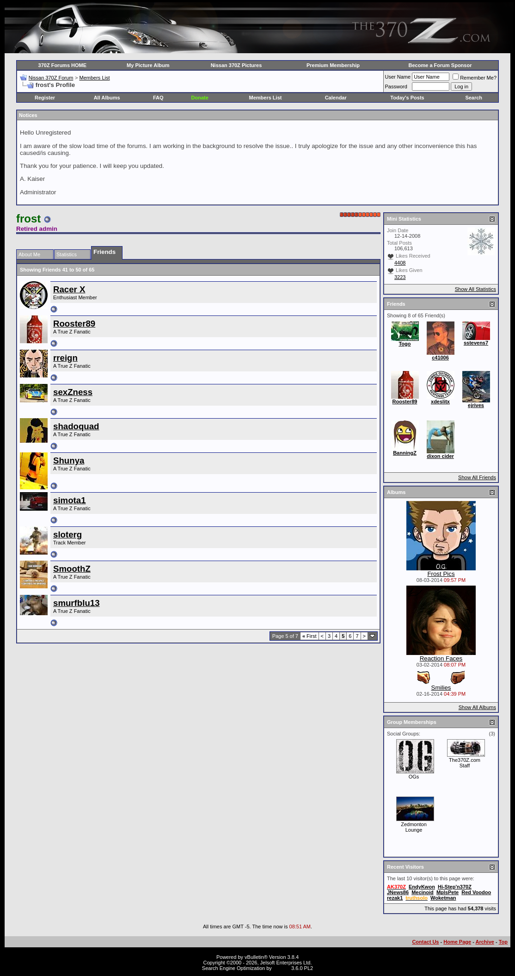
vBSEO (281, 968)
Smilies (441, 687)
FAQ (158, 97)
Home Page (457, 942)
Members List (94, 77)
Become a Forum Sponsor (440, 65)
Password (396, 86)
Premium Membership (333, 65)
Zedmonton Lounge (414, 827)
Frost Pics (440, 573)
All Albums (107, 97)
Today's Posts (407, 97)
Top (503, 942)
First (309, 636)
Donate (199, 97)
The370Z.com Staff (464, 762)
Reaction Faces (441, 658)
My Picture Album (148, 65)
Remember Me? (475, 77)
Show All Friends (477, 477)
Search (473, 97)
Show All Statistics (475, 289)
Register (45, 97)
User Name (398, 77)
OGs (414, 776)
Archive (485, 942)
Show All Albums (477, 707)
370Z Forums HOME (62, 65)
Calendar (336, 97)
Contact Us (425, 942)
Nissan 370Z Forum (51, 77)
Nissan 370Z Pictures (236, 65)
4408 (399, 263)
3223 (399, 277)
